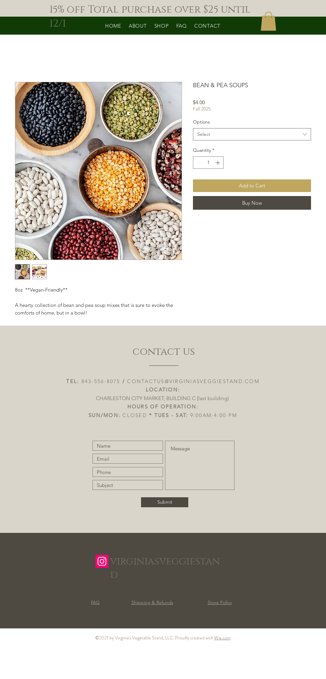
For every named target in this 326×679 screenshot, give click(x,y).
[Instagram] (101, 561)
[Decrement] (198, 162)
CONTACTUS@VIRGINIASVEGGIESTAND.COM (193, 381)
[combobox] (252, 134)
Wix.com (222, 637)
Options (201, 122)
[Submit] (164, 502)
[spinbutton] (208, 162)
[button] (268, 21)
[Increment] (218, 162)
